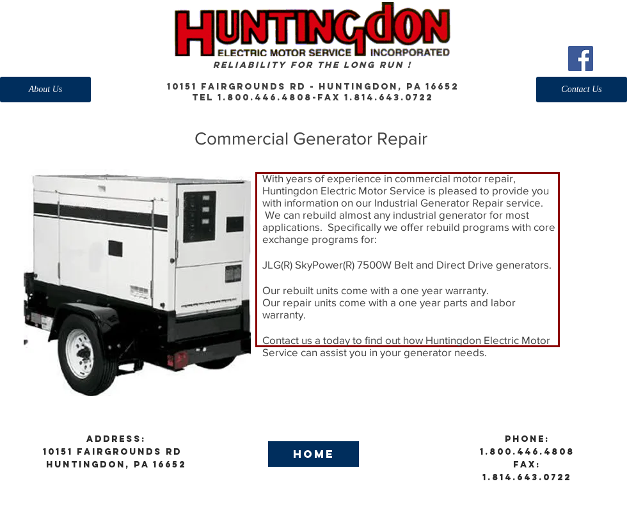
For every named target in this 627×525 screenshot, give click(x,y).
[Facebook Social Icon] (580, 58)
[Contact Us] (581, 89)
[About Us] (45, 89)
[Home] (313, 454)
